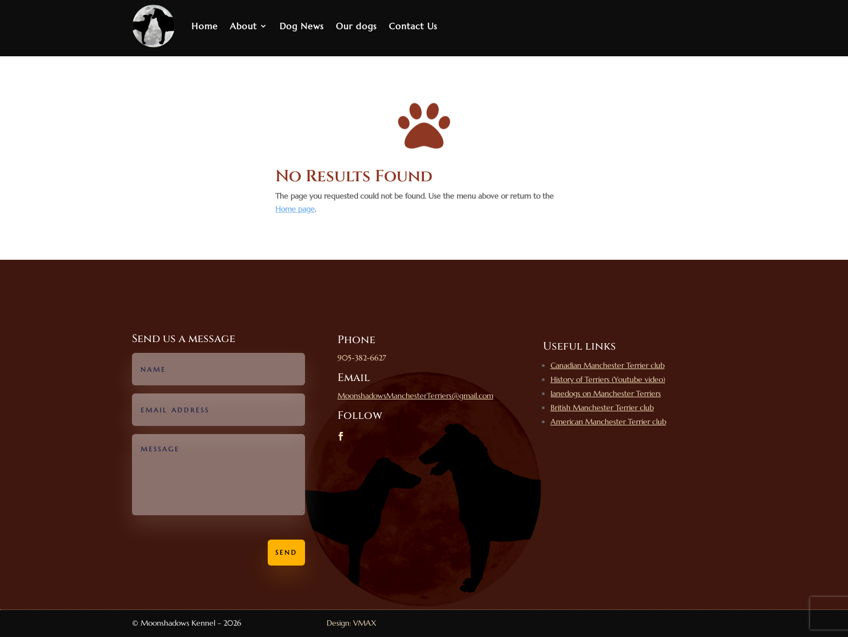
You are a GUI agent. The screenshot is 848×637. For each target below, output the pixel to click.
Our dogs (356, 26)
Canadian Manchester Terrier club (608, 365)
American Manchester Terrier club (608, 421)
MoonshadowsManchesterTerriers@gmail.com (415, 395)
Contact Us (413, 26)
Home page (295, 209)
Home (204, 26)
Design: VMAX (351, 623)
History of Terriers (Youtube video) (608, 379)
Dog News (302, 26)
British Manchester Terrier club (602, 407)
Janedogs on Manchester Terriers (606, 393)
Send (286, 552)
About (243, 26)
